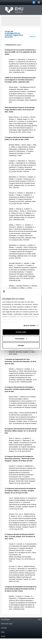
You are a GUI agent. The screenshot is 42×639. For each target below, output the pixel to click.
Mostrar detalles (30, 325)
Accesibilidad (5, 619)
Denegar (21, 345)
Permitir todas (21, 332)
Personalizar (21, 338)
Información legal (6, 624)
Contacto (4, 628)
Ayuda (3, 636)
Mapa (3, 632)
